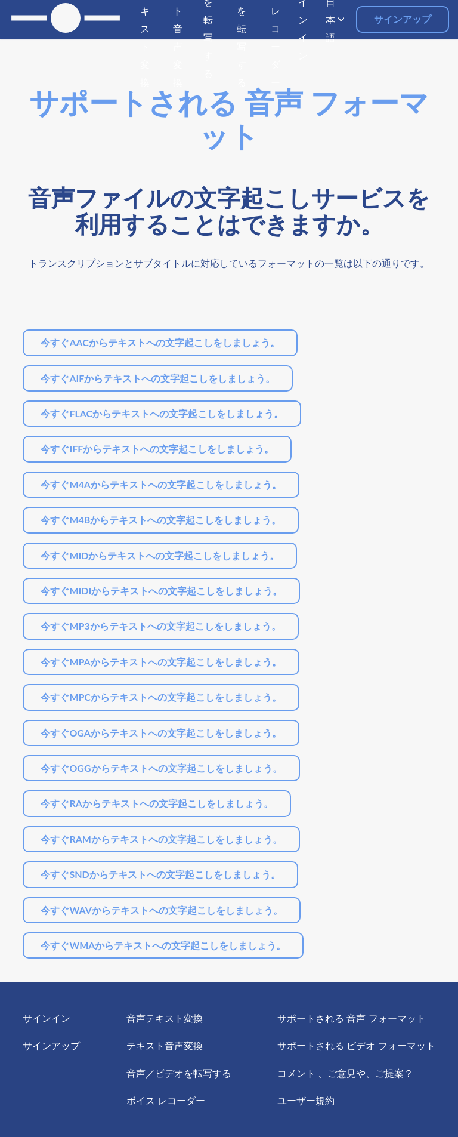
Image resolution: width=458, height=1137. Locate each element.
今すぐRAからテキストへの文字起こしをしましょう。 (157, 803)
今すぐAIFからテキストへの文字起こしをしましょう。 (158, 378)
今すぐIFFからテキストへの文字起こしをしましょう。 (157, 448)
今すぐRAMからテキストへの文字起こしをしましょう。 (161, 839)
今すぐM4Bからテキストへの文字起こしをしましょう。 (161, 519)
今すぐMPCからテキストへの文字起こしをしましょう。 (161, 696)
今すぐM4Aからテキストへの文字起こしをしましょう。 (161, 484)
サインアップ (402, 18)
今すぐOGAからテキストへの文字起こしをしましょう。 (161, 732)
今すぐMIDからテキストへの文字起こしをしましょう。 (160, 555)
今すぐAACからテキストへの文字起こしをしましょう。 (160, 342)
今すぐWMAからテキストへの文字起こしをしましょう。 (163, 945)
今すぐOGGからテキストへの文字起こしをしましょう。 (161, 768)
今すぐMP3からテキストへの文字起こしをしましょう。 (160, 625)
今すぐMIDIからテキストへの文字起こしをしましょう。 (161, 590)
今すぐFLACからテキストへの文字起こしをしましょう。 (162, 413)
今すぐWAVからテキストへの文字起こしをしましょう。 (161, 910)
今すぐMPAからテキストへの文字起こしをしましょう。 (161, 661)
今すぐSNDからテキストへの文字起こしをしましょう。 (160, 874)
